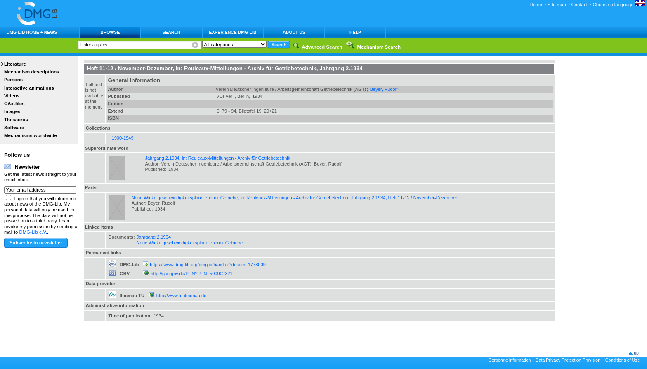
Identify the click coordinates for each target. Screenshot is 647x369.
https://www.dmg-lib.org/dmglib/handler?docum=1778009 (208, 264)
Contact (579, 4)
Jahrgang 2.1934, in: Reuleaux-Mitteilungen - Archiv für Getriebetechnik (217, 158)
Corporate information (510, 359)
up (636, 352)
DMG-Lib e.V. (33, 231)
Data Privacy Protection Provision (568, 359)
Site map (557, 4)
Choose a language (619, 4)
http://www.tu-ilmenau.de (181, 295)
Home (535, 4)
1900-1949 (123, 137)
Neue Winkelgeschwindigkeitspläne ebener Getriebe (190, 242)
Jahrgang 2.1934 (154, 236)
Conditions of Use (622, 359)
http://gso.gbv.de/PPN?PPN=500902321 (191, 273)
